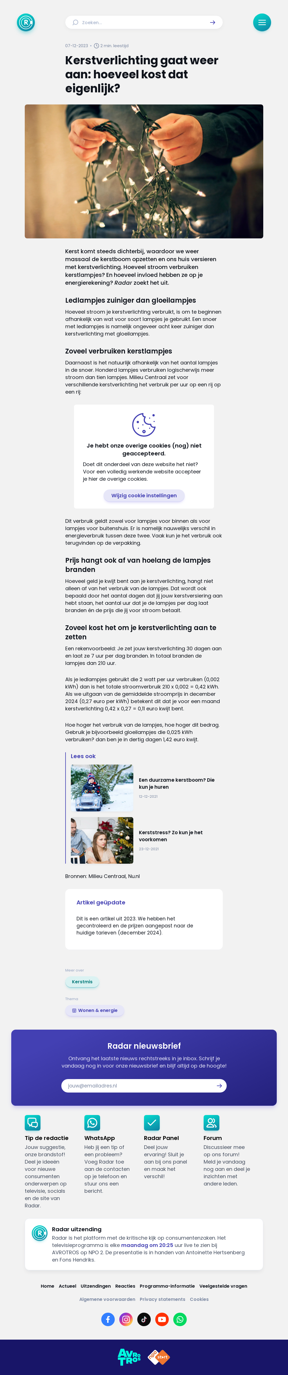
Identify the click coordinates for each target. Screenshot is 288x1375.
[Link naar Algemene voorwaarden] (107, 1299)
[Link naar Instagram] (126, 1319)
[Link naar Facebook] (108, 1319)
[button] (212, 22)
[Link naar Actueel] (67, 1286)
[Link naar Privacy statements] (162, 1299)
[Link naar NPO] (158, 1357)
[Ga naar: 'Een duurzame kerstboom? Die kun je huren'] (146, 788)
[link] (82, 982)
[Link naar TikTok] (144, 1319)
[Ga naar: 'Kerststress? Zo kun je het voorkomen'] (146, 840)
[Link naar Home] (47, 1286)
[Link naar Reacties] (125, 1286)
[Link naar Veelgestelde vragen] (223, 1286)
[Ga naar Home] (26, 22)
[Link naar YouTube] (162, 1319)
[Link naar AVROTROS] (129, 1357)
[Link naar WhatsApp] (180, 1319)
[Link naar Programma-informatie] (167, 1286)
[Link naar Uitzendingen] (96, 1286)
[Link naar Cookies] (199, 1299)
